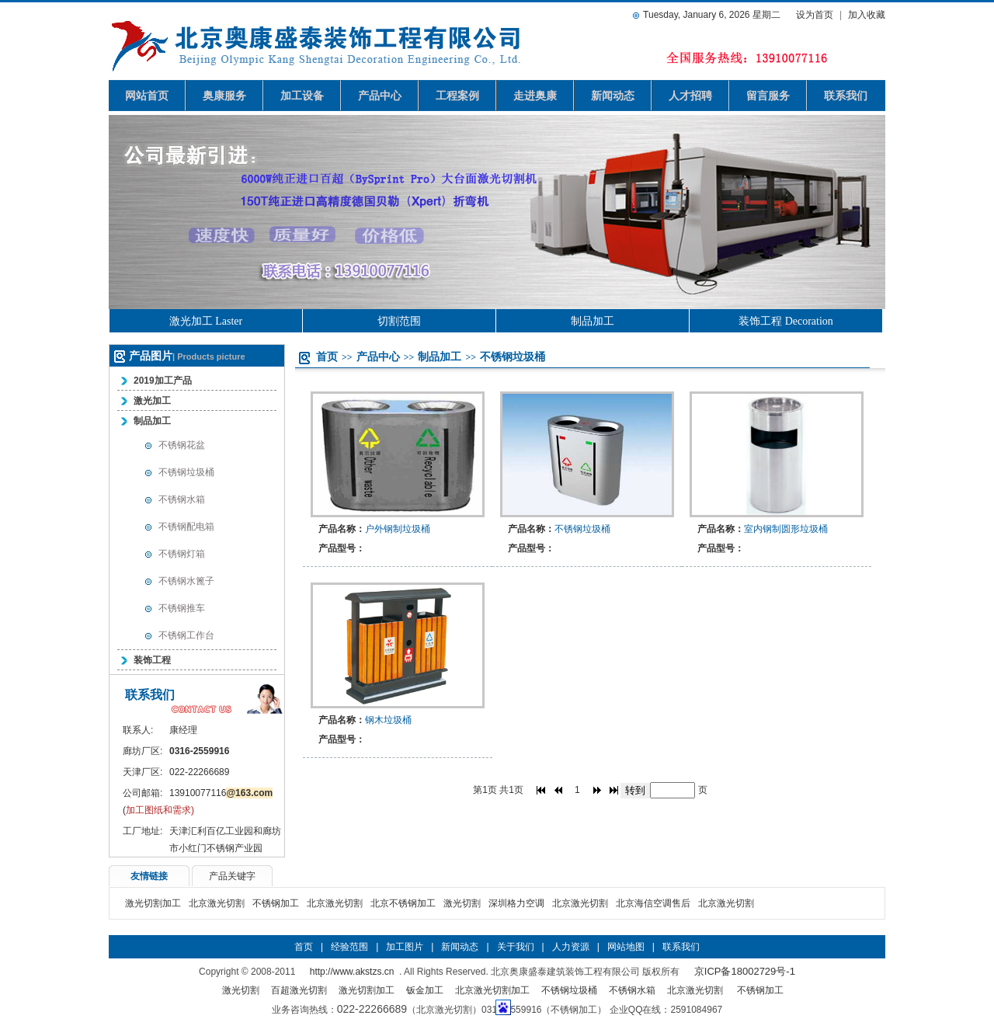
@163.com (249, 793)
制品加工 (592, 321)
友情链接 (149, 876)
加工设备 (302, 95)
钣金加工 (424, 990)
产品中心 (379, 95)
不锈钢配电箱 (186, 526)
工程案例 (457, 95)
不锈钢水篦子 (186, 581)
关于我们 (515, 946)
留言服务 (768, 95)
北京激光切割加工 (492, 990)
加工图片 (404, 946)
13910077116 (197, 793)
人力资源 (570, 946)
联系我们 (845, 95)
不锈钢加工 (275, 903)
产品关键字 (232, 876)
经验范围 (349, 946)
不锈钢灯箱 (181, 553)
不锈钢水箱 (181, 499)
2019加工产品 (163, 380)
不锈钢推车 (181, 608)
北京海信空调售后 (653, 903)
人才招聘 (690, 95)
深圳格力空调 (516, 903)
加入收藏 (866, 14)
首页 (327, 356)
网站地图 (626, 946)
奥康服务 (224, 95)
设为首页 (814, 14)
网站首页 (147, 95)
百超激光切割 (299, 990)
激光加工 (152, 400)
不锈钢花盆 (181, 445)
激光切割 (462, 903)
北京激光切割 (217, 903)
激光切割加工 (153, 903)
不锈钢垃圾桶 (186, 472)
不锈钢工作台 (186, 635)
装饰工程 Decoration (786, 321)
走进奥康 (535, 95)
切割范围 (399, 321)
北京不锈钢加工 (403, 903)
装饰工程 (152, 660)
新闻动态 (612, 95)
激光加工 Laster (205, 321)
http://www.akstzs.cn (352, 971)
